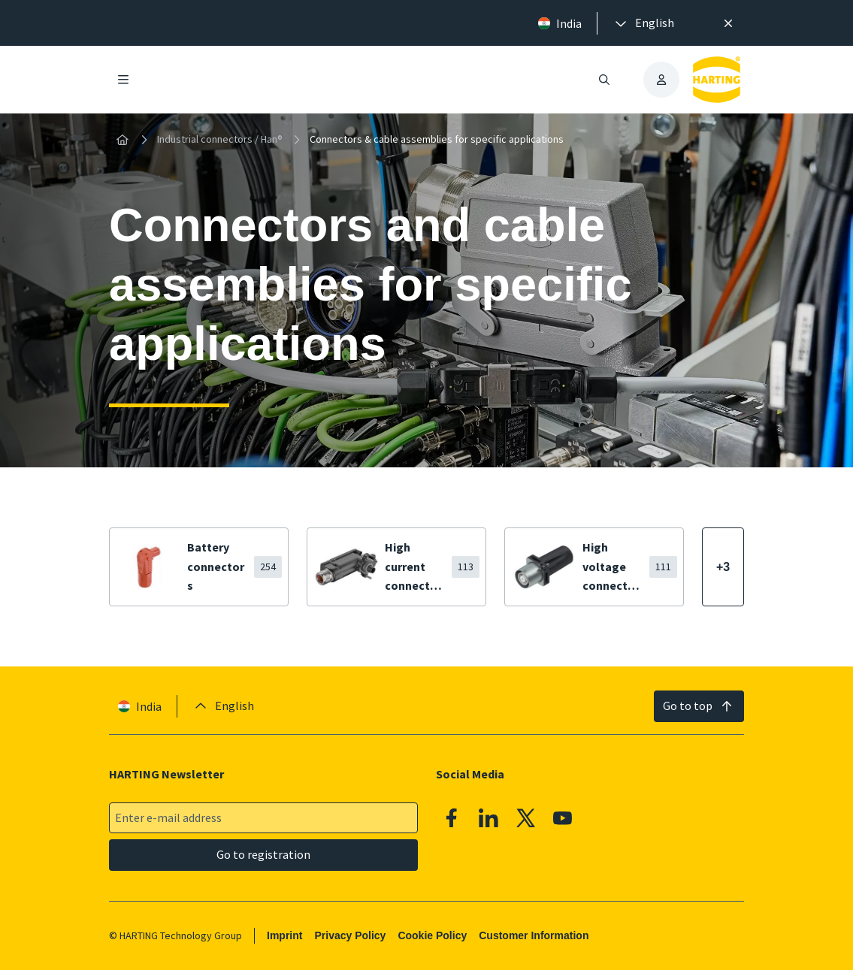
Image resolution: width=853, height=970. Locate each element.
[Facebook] (451, 818)
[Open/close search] (604, 80)
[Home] (122, 139)
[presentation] (643, 23)
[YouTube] (563, 818)
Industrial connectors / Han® (220, 139)
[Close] (729, 23)
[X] (526, 818)
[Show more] (723, 566)
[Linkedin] (488, 818)
